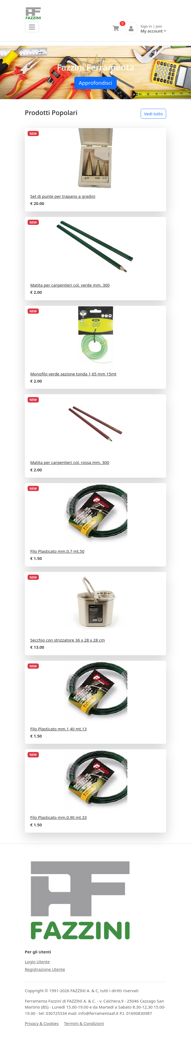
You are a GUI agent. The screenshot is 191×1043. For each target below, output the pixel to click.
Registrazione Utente (45, 969)
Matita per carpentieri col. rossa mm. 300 (69, 462)
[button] (14, 72)
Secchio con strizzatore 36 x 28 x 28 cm (67, 640)
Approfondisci (95, 82)
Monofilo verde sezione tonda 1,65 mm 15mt (73, 374)
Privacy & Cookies (42, 1023)
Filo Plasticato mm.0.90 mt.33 (58, 817)
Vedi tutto (153, 113)
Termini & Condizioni (84, 1023)
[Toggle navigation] (32, 27)
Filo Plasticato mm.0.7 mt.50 (57, 551)
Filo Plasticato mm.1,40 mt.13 (58, 728)
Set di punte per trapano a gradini (62, 196)
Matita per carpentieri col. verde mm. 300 (70, 285)
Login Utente (37, 961)
